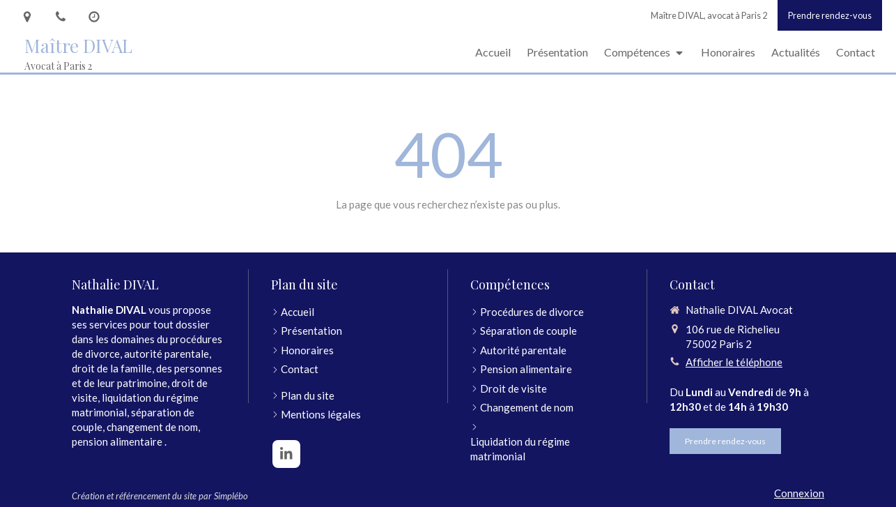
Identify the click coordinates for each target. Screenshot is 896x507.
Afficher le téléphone (734, 362)
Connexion (799, 493)
